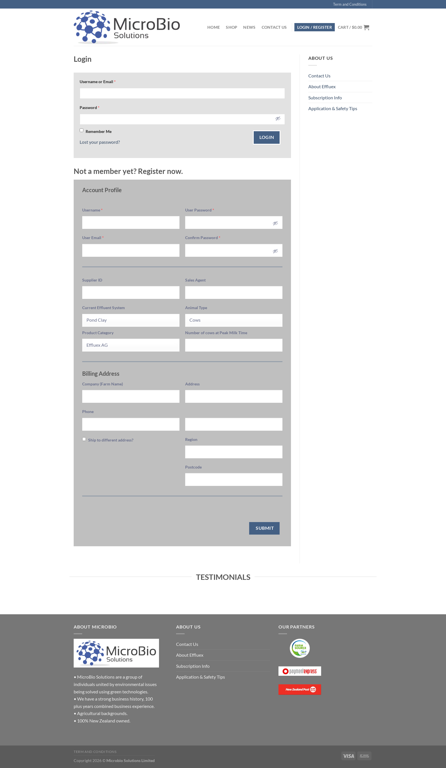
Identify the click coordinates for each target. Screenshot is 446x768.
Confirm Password (202, 237)
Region (191, 439)
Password (90, 107)
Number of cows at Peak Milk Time (216, 332)
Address (192, 383)
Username (92, 210)
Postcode (193, 467)
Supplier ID (92, 280)
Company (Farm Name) (102, 383)
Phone (88, 411)
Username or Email (98, 81)
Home (213, 27)
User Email (93, 237)
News (249, 27)
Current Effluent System (103, 307)
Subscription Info (325, 97)
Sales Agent (195, 280)
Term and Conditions (350, 4)
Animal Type (196, 307)
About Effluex (322, 86)
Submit (264, 528)
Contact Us (274, 27)
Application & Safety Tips (332, 108)
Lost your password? (100, 142)
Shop (231, 27)
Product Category (97, 332)
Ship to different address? (107, 439)
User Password (199, 210)
